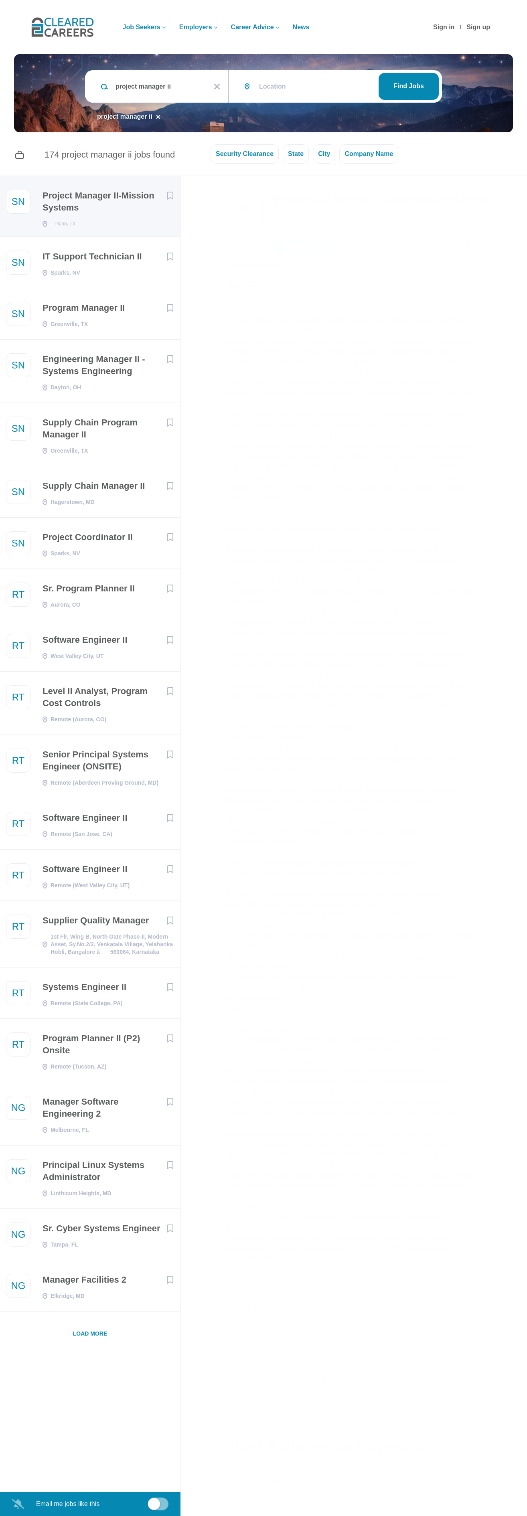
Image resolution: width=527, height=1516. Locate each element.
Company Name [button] (369, 153)
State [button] (296, 153)
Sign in (443, 27)
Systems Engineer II (84, 989)
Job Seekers (141, 27)
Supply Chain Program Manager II (90, 431)
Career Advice (252, 27)
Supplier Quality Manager (96, 923)
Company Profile (254, 1481)
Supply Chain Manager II (94, 488)
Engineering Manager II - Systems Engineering (94, 367)
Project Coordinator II (88, 539)
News (301, 27)
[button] (489, 248)
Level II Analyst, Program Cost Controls (95, 699)
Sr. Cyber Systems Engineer (101, 1231)
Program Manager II (84, 310)
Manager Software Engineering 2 (81, 1110)
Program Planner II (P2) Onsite (91, 1047)
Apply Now (302, 246)
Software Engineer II (85, 642)
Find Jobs (408, 86)
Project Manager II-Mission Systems (98, 201)
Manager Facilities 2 (84, 1282)
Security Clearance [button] (245, 153)
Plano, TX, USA (249, 284)
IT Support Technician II (92, 259)
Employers (195, 27)
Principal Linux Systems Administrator (93, 1173)
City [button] (324, 153)
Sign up (478, 27)
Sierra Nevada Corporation (325, 220)
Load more (90, 1336)
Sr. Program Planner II (89, 591)
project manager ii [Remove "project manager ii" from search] (124, 116)
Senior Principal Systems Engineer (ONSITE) (95, 763)
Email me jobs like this (67, 1503)
